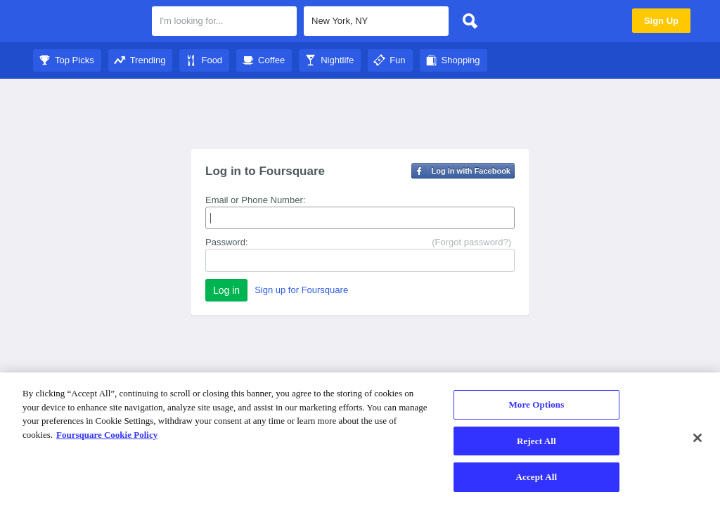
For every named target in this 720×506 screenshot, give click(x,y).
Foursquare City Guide (88, 22)
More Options (536, 404)
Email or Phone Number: (255, 200)
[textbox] (224, 21)
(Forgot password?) (471, 242)
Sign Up (661, 20)
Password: (226, 242)
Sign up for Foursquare (301, 290)
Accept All (537, 477)
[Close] (697, 437)
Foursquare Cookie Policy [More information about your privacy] (107, 434)
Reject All (536, 441)
